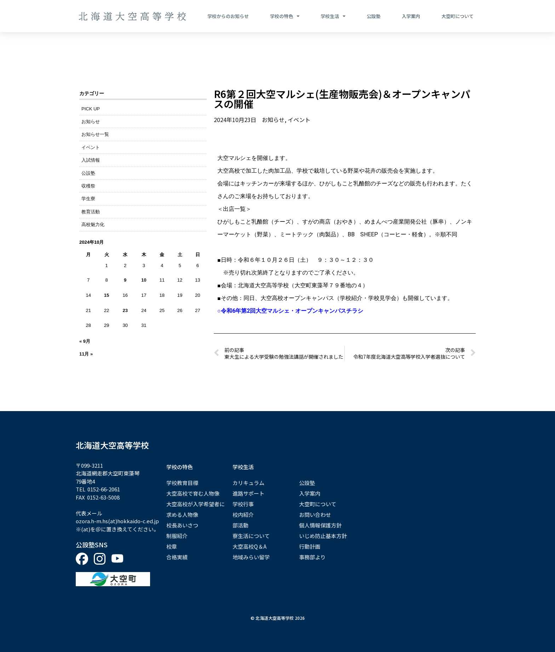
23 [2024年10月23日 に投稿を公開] (124, 310)
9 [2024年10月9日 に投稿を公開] (125, 280)
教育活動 (90, 211)
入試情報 (90, 160)
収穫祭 (88, 186)
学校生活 (333, 16)
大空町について (457, 16)
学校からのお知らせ (228, 16)
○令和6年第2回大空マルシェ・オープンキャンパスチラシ (290, 310)
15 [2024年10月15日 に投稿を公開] (106, 295)
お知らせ (90, 121)
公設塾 (374, 16)
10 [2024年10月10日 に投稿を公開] (143, 280)
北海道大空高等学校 (112, 445)
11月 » (86, 354)
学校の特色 (284, 16)
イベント (90, 147)
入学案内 (411, 16)
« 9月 (84, 341)
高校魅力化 (92, 224)
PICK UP (90, 108)
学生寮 (88, 198)
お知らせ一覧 (95, 134)
